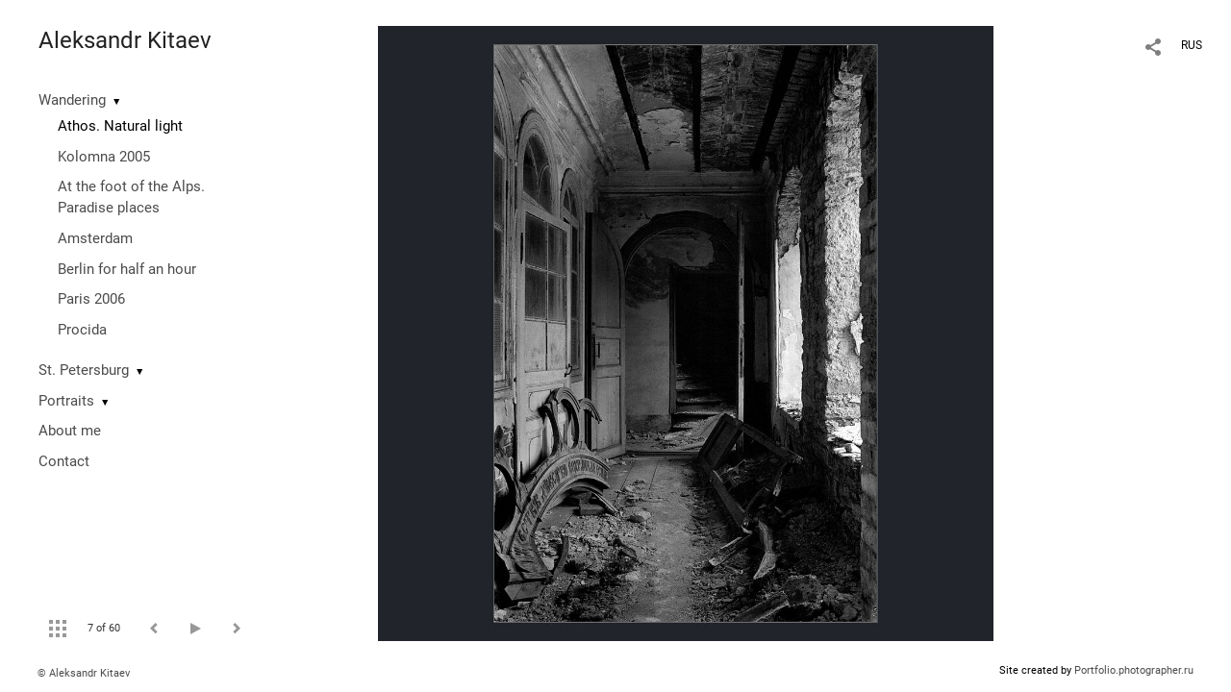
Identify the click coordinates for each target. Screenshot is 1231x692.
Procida (82, 329)
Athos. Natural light (120, 126)
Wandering (72, 100)
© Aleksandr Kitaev (84, 673)
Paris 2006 (91, 299)
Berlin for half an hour (127, 269)
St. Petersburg (83, 370)
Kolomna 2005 (104, 156)
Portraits (66, 400)
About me (69, 430)
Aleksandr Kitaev (125, 40)
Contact (63, 461)
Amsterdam (95, 238)
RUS (1191, 45)
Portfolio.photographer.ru (1133, 670)
